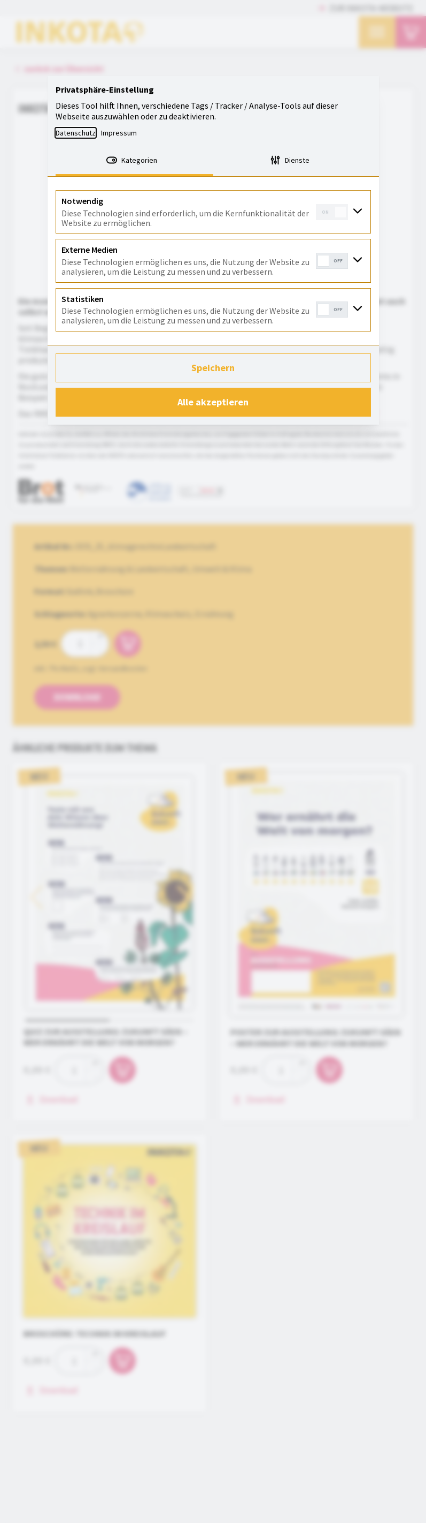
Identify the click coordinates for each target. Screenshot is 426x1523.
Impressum (119, 133)
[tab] (134, 161)
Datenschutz (76, 133)
